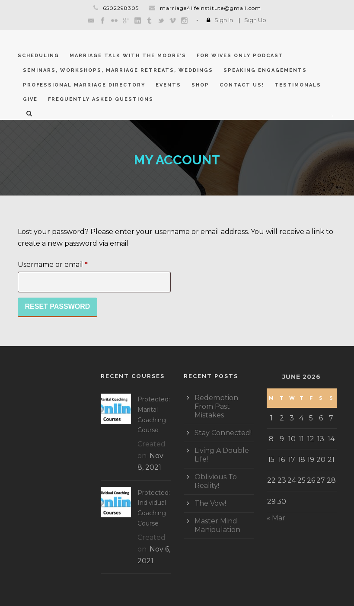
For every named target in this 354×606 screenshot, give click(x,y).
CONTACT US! (242, 85)
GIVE (30, 99)
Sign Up (255, 19)
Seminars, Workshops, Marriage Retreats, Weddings (118, 70)
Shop (200, 85)
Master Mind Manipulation (217, 525)
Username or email (69, 263)
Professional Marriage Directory (84, 85)
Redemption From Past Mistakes (216, 406)
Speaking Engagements (265, 70)
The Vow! (210, 503)
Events (168, 85)
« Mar (276, 518)
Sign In (223, 19)
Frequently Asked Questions (100, 99)
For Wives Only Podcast (240, 55)
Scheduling (38, 55)
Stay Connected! (223, 433)
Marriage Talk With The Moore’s (128, 55)
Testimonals (297, 85)
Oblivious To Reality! (216, 481)
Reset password (57, 306)
